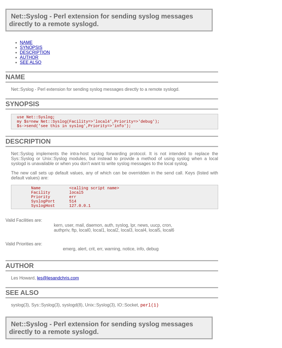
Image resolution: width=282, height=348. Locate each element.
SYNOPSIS (31, 47)
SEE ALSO (30, 62)
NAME (26, 42)
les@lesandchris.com (58, 278)
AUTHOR (29, 57)
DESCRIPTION (35, 52)
